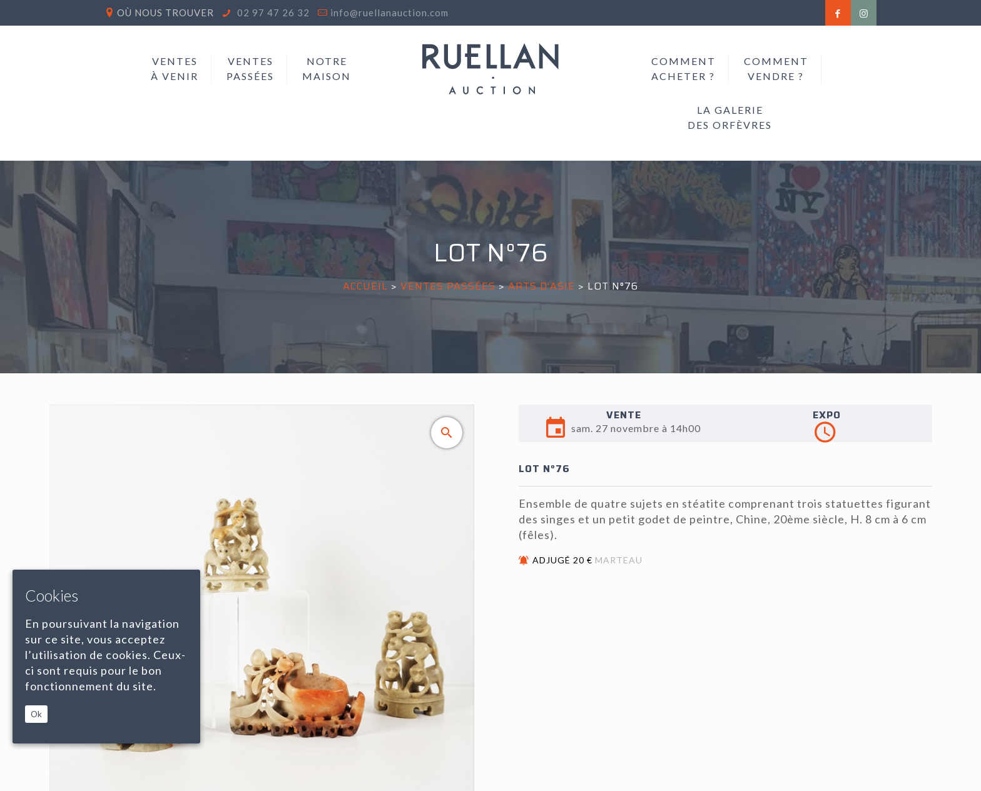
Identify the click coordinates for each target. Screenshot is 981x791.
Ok (36, 714)
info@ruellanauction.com (389, 12)
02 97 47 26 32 (272, 12)
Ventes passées (448, 286)
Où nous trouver (165, 12)
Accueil (365, 286)
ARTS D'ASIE (541, 286)
